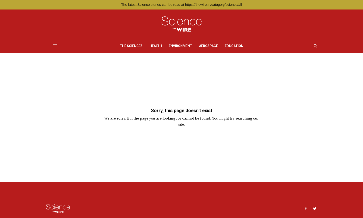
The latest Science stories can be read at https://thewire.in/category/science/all (181, 4)
